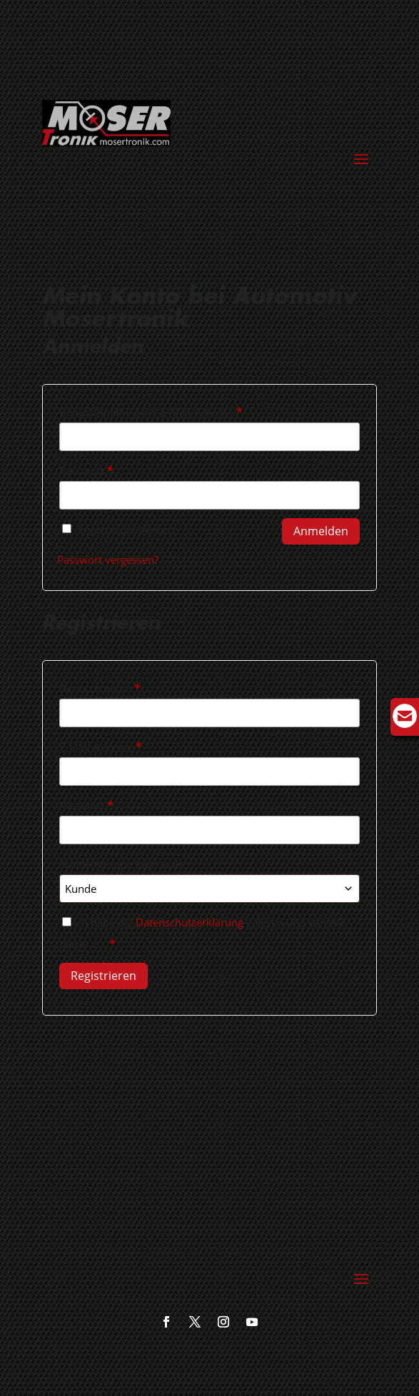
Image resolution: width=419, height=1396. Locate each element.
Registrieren (103, 975)
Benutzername (128, 686)
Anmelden (320, 531)
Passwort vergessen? (107, 559)
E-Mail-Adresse (128, 745)
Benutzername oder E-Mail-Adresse (179, 410)
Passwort (114, 468)
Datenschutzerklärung (189, 922)
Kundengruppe (120, 863)
